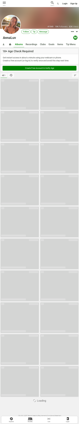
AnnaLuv (9, 38)
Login (64, 3)
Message (43, 32)
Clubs (43, 44)
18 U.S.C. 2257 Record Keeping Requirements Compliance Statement (39, 415)
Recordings (31, 44)
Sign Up (73, 3)
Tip (34, 32)
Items (60, 44)
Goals (51, 44)
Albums (19, 44)
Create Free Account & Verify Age (39, 68)
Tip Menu (71, 44)
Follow (26, 32)
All (4, 75)
